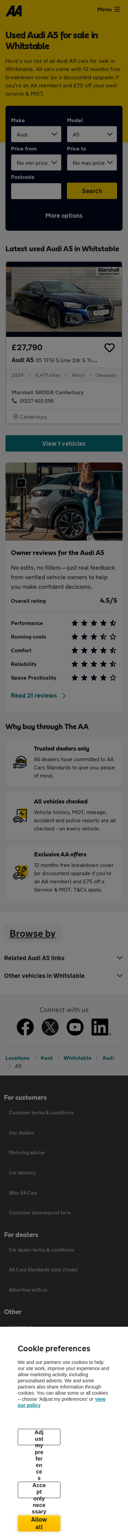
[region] (64, 1432)
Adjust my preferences (38, 1437)
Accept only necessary (39, 1490)
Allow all (39, 1523)
